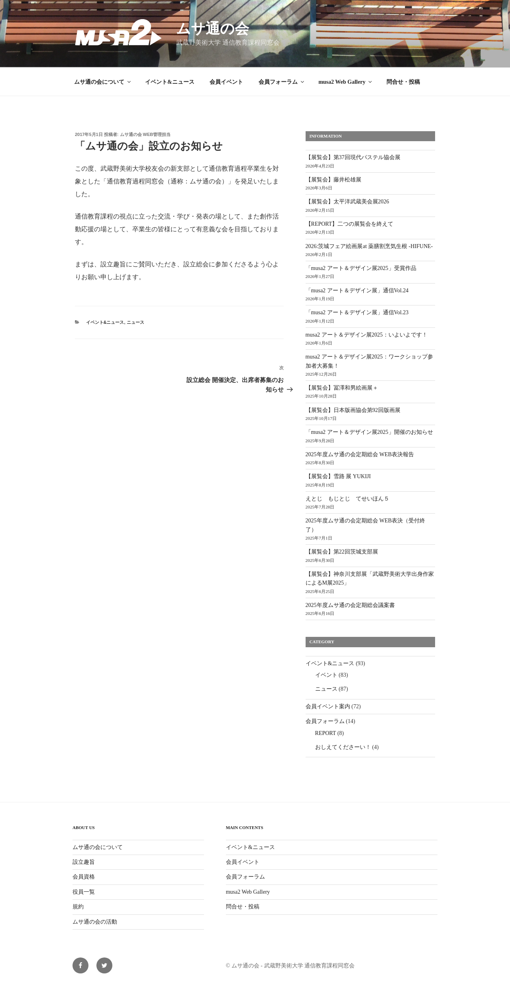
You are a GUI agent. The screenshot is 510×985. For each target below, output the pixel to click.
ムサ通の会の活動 (95, 922)
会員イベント (226, 82)
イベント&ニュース (169, 82)
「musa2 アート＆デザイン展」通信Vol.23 (357, 312)
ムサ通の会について (103, 82)
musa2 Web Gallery (345, 82)
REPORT (325, 733)
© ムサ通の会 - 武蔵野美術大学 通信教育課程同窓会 (290, 966)
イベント (326, 675)
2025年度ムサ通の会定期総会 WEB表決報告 (360, 454)
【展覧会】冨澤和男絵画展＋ (342, 388)
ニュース (135, 322)
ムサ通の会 (212, 29)
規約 (78, 907)
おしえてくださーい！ (343, 747)
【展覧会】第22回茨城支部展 (342, 552)
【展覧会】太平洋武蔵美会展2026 (347, 202)
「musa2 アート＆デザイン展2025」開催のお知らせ (369, 432)
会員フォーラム (282, 82)
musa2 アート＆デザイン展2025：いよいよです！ (367, 335)
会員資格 (84, 877)
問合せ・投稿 (403, 82)
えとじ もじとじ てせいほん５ (347, 499)
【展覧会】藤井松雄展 (333, 180)
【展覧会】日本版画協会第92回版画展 (353, 410)
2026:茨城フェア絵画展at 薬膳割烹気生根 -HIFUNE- (369, 246)
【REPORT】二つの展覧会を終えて (350, 224)
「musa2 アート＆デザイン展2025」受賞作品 (361, 268)
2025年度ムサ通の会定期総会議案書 (350, 605)
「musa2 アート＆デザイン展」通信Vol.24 (357, 291)
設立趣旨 (84, 862)
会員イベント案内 (328, 706)
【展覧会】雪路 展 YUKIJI (338, 476)
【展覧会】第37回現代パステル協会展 (353, 157)
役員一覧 (84, 892)
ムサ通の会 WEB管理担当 (145, 134)
